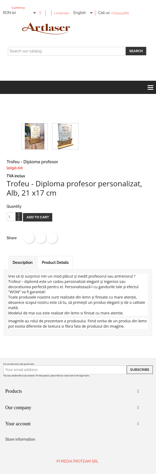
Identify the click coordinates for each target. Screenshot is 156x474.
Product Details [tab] (55, 262)
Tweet (40, 238)
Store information (20, 439)
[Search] (66, 51)
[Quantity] (11, 216)
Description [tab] (23, 262)
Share (29, 238)
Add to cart (37, 217)
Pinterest (52, 238)
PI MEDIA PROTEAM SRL (77, 461)
